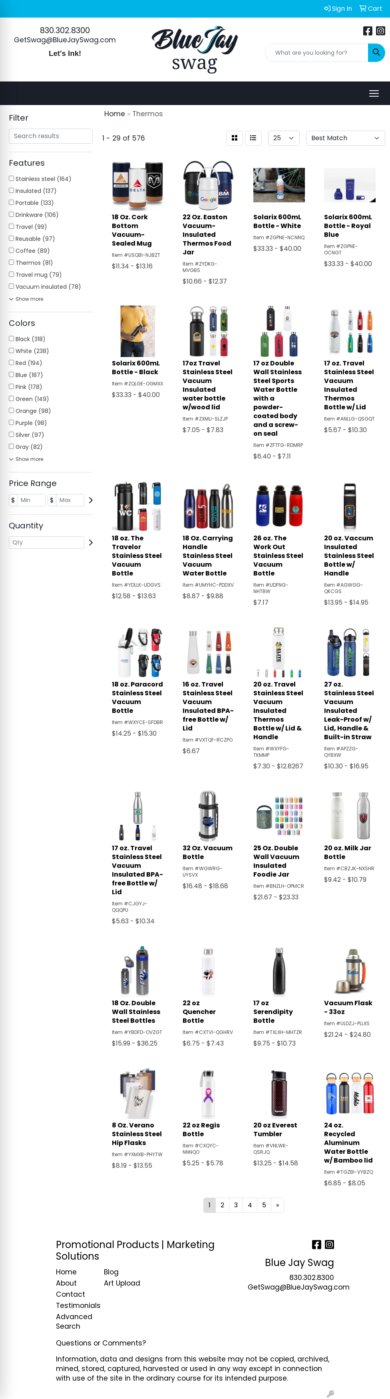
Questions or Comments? (101, 1343)
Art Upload (122, 1283)
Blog (111, 1272)
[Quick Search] (316, 53)
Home (66, 1272)
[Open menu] (374, 93)
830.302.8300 (65, 30)
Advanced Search (74, 1321)
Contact (70, 1294)
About (66, 1283)
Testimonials (75, 1305)
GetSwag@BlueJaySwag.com (65, 40)
